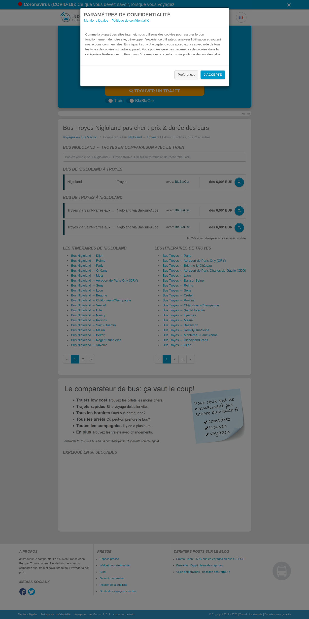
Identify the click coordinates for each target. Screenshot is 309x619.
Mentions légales (96, 20)
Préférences (186, 74)
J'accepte (213, 74)
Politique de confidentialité (130, 20)
